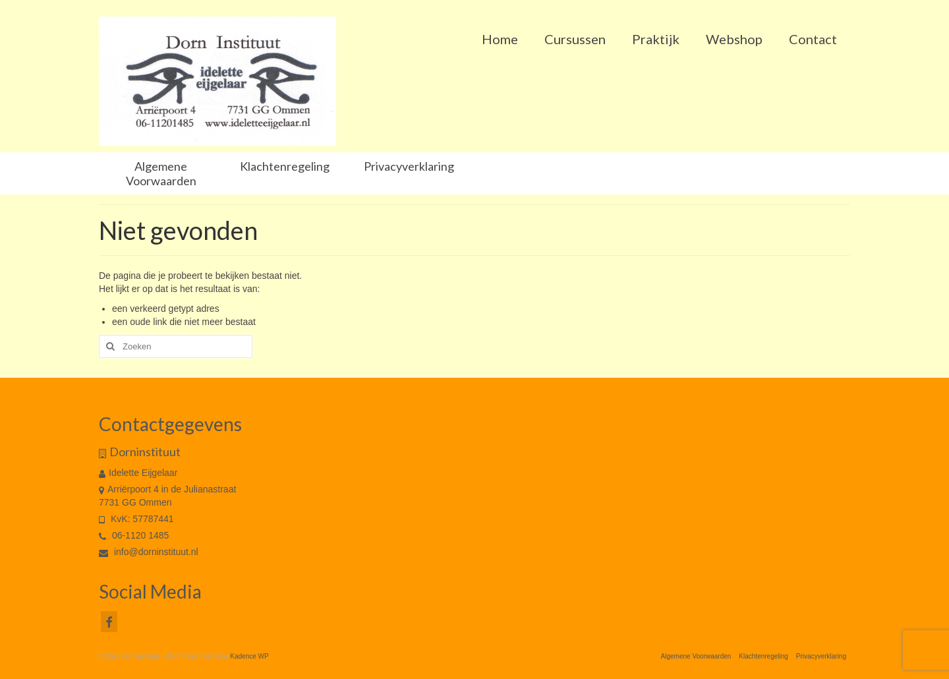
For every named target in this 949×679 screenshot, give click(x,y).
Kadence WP (249, 656)
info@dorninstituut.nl (148, 551)
